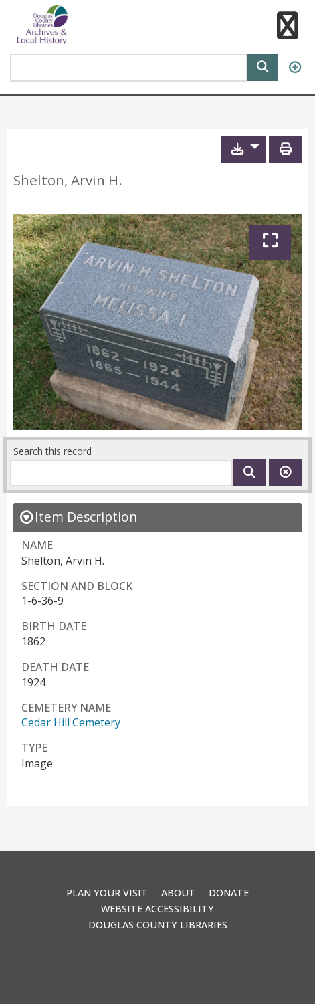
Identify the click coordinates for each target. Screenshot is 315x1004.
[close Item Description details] (78, 517)
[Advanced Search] (294, 68)
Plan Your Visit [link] (107, 892)
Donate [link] (229, 892)
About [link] (178, 892)
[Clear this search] (285, 472)
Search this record (52, 451)
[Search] (262, 66)
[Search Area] (128, 68)
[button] (287, 27)
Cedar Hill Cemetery (70, 722)
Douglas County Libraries (157, 924)
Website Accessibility (157, 908)
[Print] (285, 149)
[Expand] (270, 242)
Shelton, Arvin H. (67, 180)
